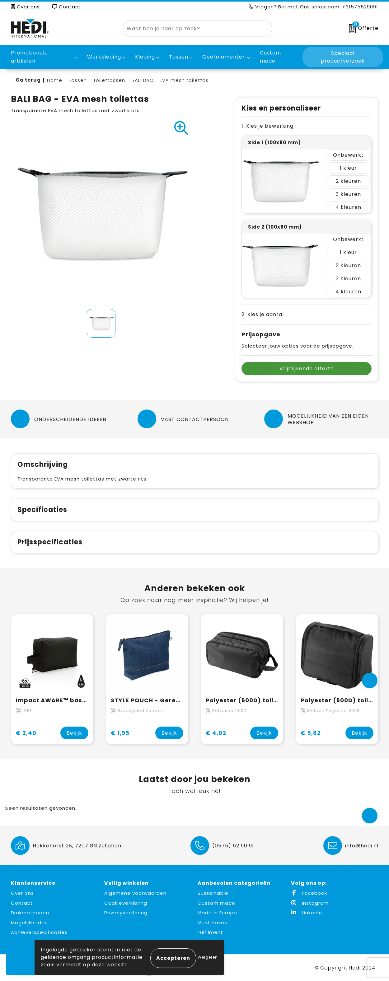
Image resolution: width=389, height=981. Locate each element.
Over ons (25, 6)
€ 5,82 (311, 733)
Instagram (310, 903)
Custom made (216, 903)
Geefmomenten (224, 56)
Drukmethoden (30, 912)
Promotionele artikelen (29, 56)
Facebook (309, 893)
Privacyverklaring (126, 912)
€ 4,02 (216, 733)
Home (54, 80)
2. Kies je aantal (262, 314)
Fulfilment (210, 932)
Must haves (212, 922)
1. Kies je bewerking (267, 126)
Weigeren (208, 957)
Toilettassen (109, 80)
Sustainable (213, 893)
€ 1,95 (120, 733)
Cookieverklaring (125, 903)
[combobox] (190, 28)
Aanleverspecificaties (39, 932)
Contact (66, 6)
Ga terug (28, 80)
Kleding (145, 56)
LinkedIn (306, 912)
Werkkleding (104, 56)
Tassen (178, 56)
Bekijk (74, 733)
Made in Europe (217, 912)
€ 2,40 (26, 733)
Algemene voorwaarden (135, 893)
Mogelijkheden (29, 922)
